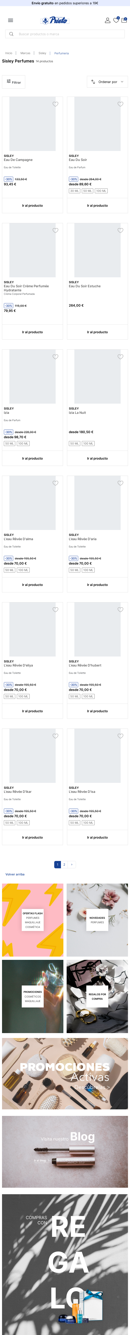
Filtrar (13, 81)
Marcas (25, 53)
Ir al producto (32, 205)
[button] (124, 20)
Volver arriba (15, 874)
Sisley (42, 53)
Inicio (8, 53)
